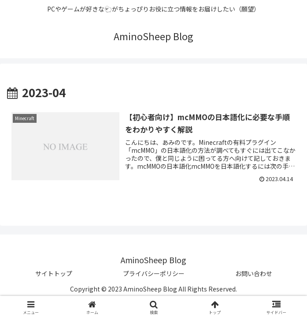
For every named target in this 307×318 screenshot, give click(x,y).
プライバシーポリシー (154, 273)
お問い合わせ (253, 273)
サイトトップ (53, 273)
